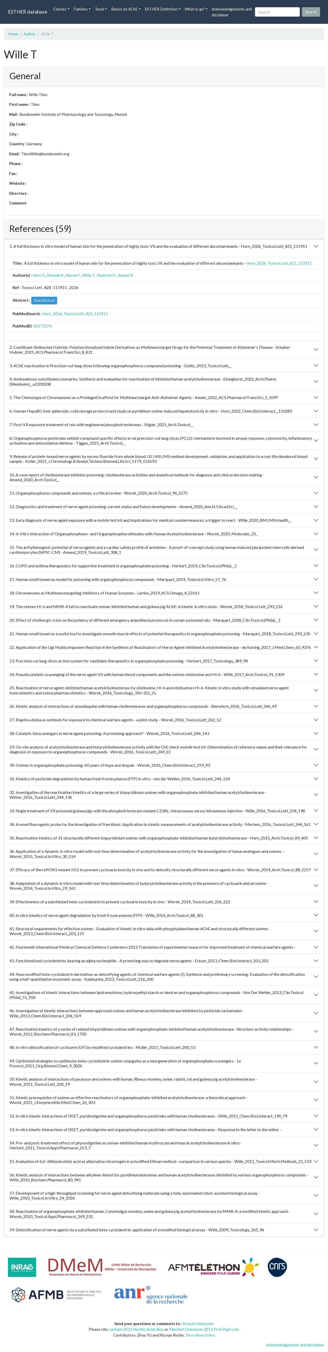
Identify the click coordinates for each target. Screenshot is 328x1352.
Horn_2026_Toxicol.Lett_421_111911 (279, 263)
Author (30, 34)
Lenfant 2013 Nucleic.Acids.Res (136, 1329)
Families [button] (81, 9)
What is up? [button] (194, 9)
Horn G (39, 275)
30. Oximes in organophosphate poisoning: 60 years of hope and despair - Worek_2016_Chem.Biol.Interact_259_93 (109, 765)
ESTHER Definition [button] (161, 9)
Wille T (89, 275)
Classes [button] (59, 9)
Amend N (125, 275)
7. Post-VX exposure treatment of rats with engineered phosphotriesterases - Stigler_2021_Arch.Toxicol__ (101, 424)
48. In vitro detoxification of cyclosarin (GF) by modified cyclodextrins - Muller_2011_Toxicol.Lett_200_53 (102, 1047)
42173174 (42, 326)
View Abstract (44, 300)
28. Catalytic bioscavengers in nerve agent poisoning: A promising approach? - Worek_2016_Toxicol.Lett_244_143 (109, 733)
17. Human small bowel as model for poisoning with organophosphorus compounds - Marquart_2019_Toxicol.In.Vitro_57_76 (117, 579)
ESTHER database (27, 12)
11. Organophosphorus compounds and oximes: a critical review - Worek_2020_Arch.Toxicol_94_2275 (98, 492)
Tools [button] (99, 9)
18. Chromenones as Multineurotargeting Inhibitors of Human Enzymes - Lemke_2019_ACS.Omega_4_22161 (104, 592)
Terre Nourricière (200, 1335)
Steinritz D (106, 275)
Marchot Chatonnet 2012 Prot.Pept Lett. (204, 1329)
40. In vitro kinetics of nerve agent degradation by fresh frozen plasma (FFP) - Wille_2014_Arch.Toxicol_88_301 (106, 915)
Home (13, 34)
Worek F (73, 275)
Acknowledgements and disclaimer (232, 12)
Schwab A (55, 275)
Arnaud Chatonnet (198, 1323)
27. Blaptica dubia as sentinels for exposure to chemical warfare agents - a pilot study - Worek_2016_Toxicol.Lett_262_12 (115, 719)
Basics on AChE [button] (124, 9)
